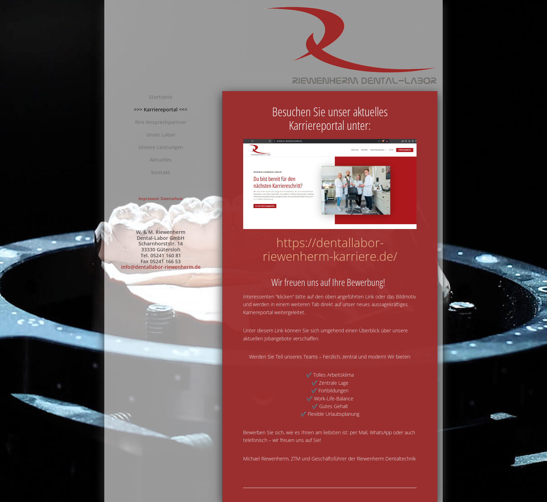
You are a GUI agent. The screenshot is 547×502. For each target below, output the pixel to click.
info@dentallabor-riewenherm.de (161, 267)
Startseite (160, 97)
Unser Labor (160, 134)
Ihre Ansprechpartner (160, 122)
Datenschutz (171, 198)
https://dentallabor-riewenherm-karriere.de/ (330, 249)
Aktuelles (161, 159)
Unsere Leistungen (160, 147)
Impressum (148, 198)
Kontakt (160, 172)
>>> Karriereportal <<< (160, 109)
